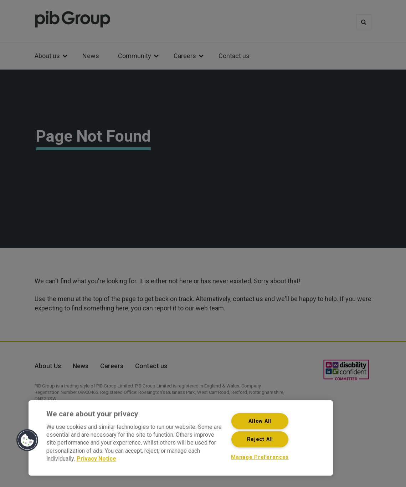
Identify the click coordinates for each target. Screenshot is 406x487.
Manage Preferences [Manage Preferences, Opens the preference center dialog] (260, 457)
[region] (181, 438)
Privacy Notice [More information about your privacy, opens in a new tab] (96, 459)
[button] (27, 440)
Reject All (260, 439)
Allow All (259, 421)
